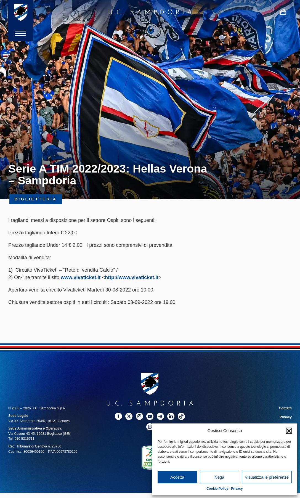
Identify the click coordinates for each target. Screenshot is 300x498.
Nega (219, 477)
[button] (289, 430)
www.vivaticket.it (80, 277)
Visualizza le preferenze (267, 477)
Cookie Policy (217, 489)
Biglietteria (35, 199)
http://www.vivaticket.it (131, 277)
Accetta (177, 477)
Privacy (237, 489)
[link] (80, 277)
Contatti (285, 408)
